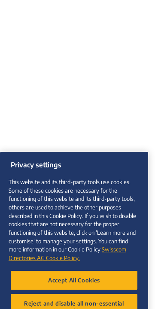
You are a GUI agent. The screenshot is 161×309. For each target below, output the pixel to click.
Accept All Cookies (74, 285)
